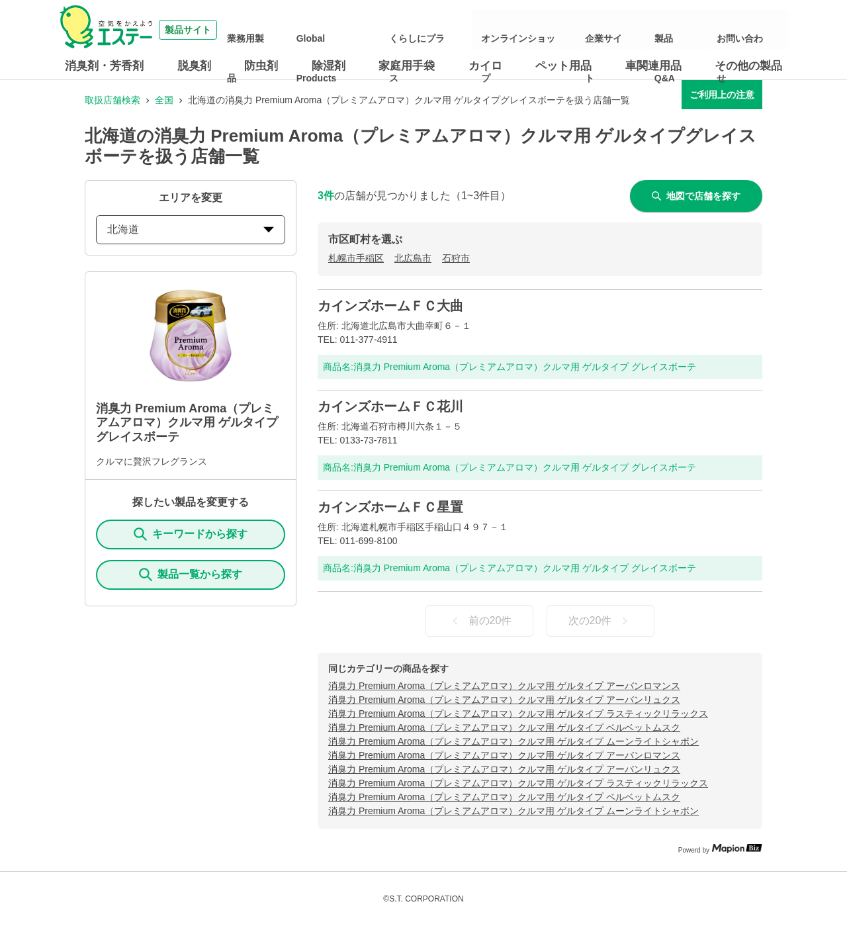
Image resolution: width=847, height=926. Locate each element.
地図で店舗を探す (696, 196)
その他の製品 (748, 66)
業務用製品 (336, 29)
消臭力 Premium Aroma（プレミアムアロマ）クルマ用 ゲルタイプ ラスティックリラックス (518, 713)
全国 (164, 100)
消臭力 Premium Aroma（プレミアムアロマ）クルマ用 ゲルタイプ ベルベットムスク (504, 727)
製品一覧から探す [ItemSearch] (190, 574)
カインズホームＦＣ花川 (390, 406)
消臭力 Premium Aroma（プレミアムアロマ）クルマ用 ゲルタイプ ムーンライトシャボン (513, 741)
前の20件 (479, 621)
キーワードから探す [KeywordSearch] (190, 534)
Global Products (402, 29)
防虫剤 (261, 66)
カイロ (485, 66)
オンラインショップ (568, 29)
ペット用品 (563, 66)
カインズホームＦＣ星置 (390, 507)
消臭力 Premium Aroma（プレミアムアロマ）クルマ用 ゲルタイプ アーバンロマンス (504, 685)
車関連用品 (653, 66)
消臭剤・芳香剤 (104, 66)
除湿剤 (328, 66)
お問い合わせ (750, 29)
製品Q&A (694, 29)
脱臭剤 (194, 66)
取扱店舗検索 (112, 100)
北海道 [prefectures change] (190, 229)
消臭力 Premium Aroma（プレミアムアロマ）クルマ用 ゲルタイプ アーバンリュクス (504, 699)
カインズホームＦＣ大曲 (390, 306)
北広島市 (412, 258)
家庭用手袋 (407, 66)
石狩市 (456, 258)
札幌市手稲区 (356, 258)
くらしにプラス (475, 29)
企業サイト (642, 29)
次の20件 (600, 621)
